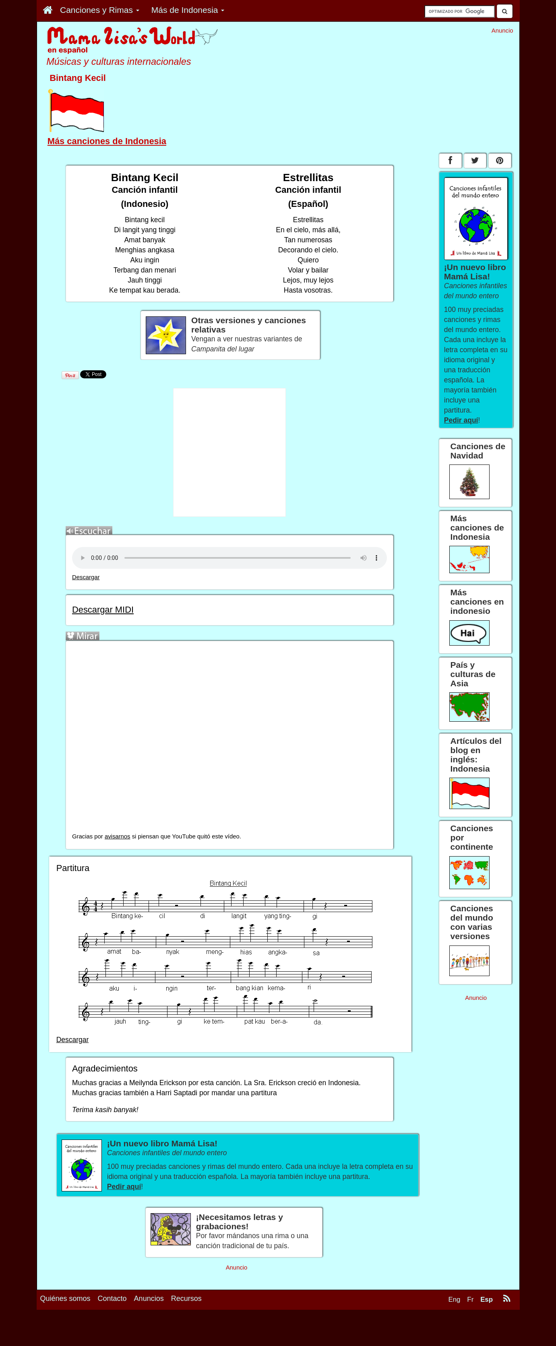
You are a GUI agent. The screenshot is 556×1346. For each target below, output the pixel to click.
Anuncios (149, 1298)
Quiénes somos (65, 1298)
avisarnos (117, 836)
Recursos (186, 1298)
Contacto (112, 1298)
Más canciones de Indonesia (107, 141)
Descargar (86, 577)
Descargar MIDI (103, 610)
